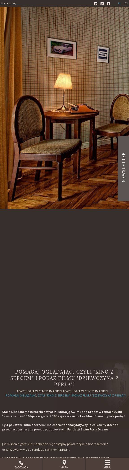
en (126, 3)
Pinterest (96, 4)
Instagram (103, 4)
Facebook (109, 4)
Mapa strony (8, 3)
